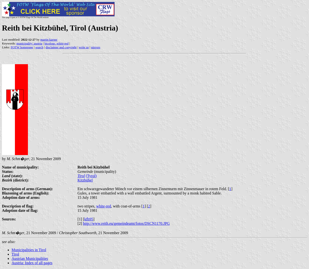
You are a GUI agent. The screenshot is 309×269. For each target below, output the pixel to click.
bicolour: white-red (57, 43)
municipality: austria (29, 43)
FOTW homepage (22, 47)
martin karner (48, 39)
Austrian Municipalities (30, 258)
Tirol (81, 176)
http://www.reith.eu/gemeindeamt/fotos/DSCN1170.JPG (126, 223)
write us (84, 47)
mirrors (95, 47)
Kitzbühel (85, 180)
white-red (103, 206)
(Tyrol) (91, 176)
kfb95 (88, 219)
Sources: (9, 219)
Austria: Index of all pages (32, 263)
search (39, 47)
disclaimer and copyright (61, 47)
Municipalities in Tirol (29, 250)
